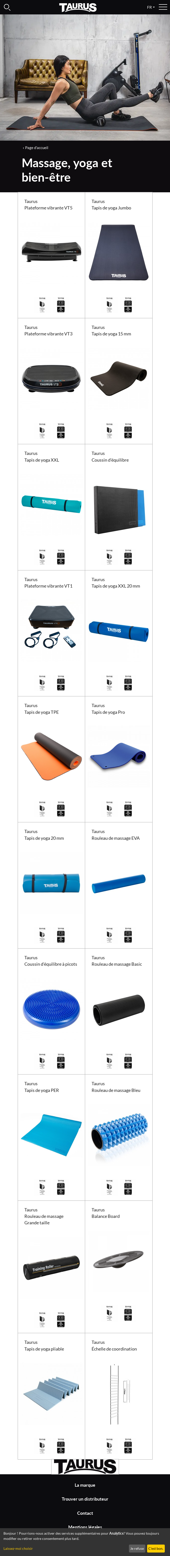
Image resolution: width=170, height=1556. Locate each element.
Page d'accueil (36, 147)
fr (149, 7)
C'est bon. (155, 1548)
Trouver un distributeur (85, 1499)
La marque (85, 1485)
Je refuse (137, 1548)
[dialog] (85, 1542)
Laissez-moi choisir (18, 1548)
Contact (85, 1513)
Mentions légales (85, 1527)
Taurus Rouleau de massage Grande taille (43, 1216)
